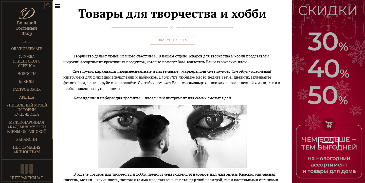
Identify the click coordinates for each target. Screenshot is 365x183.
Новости (26, 74)
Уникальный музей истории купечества (26, 110)
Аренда (26, 97)
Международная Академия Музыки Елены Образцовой (26, 127)
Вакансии (26, 140)
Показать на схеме (172, 40)
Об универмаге (26, 49)
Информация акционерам (27, 149)
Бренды (26, 82)
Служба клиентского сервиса (27, 61)
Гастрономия (27, 89)
